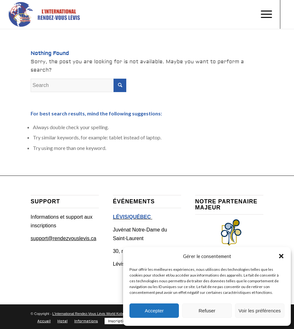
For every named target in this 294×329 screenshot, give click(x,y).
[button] (281, 256)
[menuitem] (44, 321)
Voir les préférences (260, 310)
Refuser (207, 310)
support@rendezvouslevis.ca (63, 238)
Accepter (154, 310)
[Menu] (263, 14)
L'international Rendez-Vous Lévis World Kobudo (90, 314)
